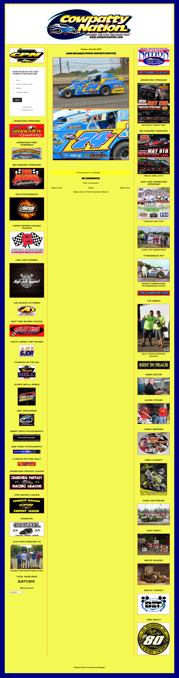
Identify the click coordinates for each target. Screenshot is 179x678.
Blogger (101, 667)
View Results (27, 107)
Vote (17, 100)
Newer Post (57, 188)
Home (91, 188)
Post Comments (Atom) (97, 192)
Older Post (125, 188)
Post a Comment (91, 183)
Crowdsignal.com (27, 110)
